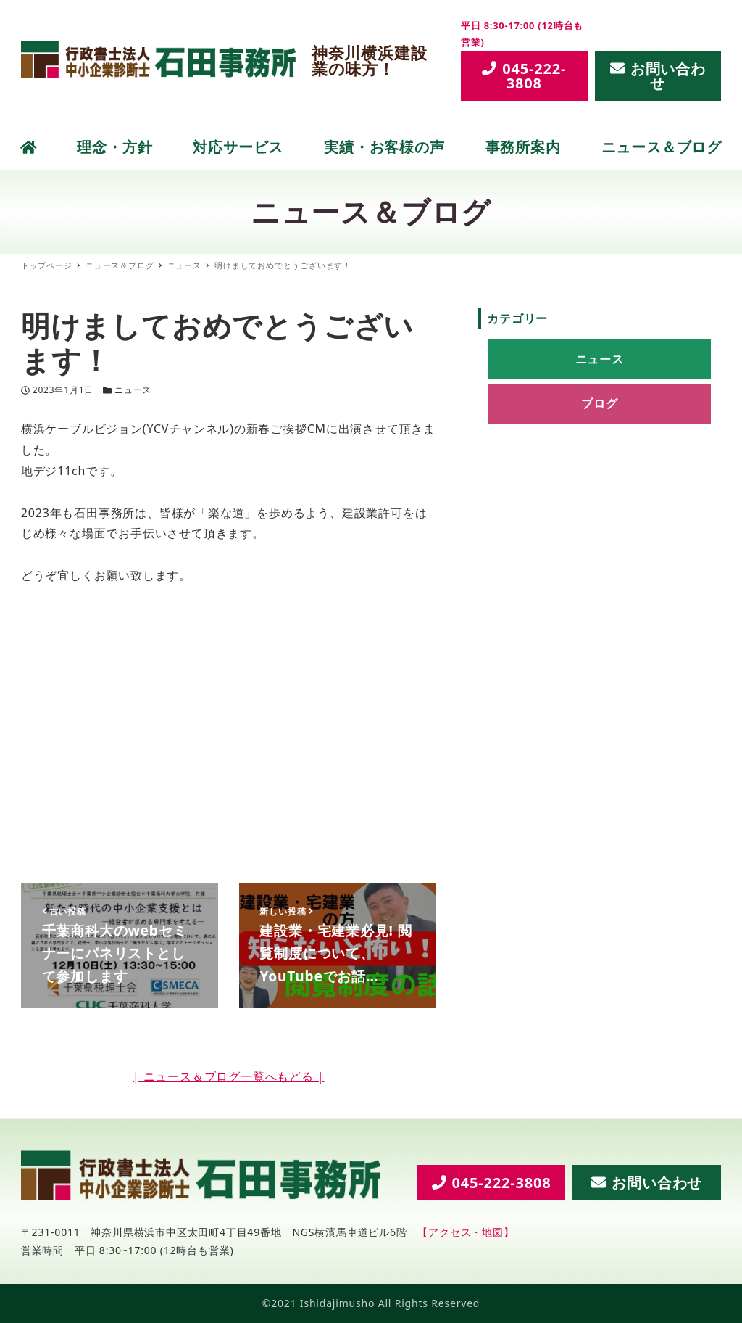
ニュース (132, 390)
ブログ (599, 403)
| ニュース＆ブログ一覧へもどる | (228, 1076)
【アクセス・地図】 (465, 1232)
